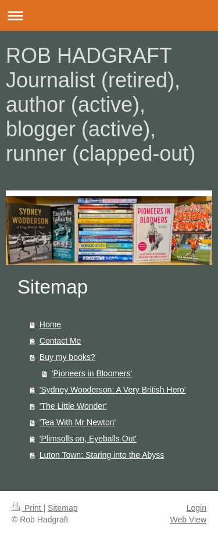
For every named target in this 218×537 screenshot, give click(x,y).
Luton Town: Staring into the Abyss (102, 455)
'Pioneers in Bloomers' (92, 373)
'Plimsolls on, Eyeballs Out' (88, 438)
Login (196, 508)
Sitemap (62, 508)
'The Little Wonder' (73, 406)
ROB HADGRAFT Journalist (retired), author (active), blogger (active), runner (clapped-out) (100, 104)
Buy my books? (67, 357)
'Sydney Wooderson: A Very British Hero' (113, 389)
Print (28, 508)
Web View (188, 519)
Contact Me (60, 340)
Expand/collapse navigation (109, 15)
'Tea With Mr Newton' (78, 422)
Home (50, 324)
